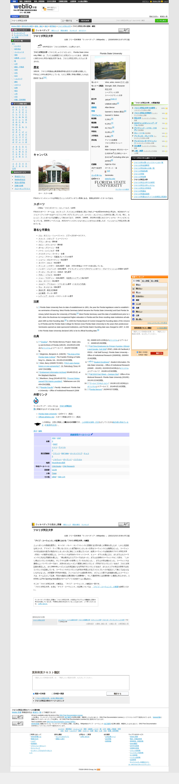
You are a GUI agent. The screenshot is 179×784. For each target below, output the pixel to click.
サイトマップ (35, 748)
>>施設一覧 (112, 623)
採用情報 (108, 741)
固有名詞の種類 (27, 26)
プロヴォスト (96, 115)
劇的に (115, 576)
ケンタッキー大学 (85, 548)
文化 (16, 73)
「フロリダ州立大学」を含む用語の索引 (49, 698)
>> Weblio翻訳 (162, 328)
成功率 (84, 573)
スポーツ (17, 85)
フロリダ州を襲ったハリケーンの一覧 (148, 162)
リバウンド (43, 561)
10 (108, 171)
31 (128, 567)
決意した (52, 554)
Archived (62, 372)
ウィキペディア (42, 30)
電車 (16, 55)
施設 (46, 26)
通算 (79, 563)
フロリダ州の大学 (64, 26)
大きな (43, 557)
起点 (110, 570)
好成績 (110, 573)
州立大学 (108, 89)
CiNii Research (69, 466)
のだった (89, 561)
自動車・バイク (20, 58)
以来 (52, 576)
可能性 (48, 557)
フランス (56, 453)
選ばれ (86, 579)
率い (59, 548)
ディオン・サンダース (47, 272)
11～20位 (145, 281)
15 (71, 576)
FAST (55, 444)
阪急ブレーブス (62, 257)
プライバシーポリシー (38, 746)
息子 (47, 551)
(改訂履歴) (67, 717)
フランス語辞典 (135, 750)
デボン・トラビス (45, 275)
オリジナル (46, 348)
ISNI (53, 438)
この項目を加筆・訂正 (90, 422)
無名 (108, 551)
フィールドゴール (75, 573)
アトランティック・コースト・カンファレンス (87, 215)
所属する (90, 545)
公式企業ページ (110, 736)
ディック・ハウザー (46, 266)
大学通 (50, 573)
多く (101, 545)
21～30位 (154, 281)
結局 (92, 551)
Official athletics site (46, 417)
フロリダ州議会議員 (141, 194)
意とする (89, 570)
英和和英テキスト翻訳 (46, 672)
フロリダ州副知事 (141, 171)
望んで (81, 551)
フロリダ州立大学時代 (143, 113)
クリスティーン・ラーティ (48, 254)
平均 (98, 563)
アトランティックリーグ (77, 269)
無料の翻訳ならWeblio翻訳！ (52, 9)
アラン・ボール (44, 242)
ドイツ (54, 447)
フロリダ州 (63, 55)
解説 (87, 541)
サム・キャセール (45, 287)
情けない (139, 288)
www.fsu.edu (110, 179)
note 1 (114, 99)
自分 (42, 551)
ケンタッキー (61, 551)
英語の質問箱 (20, 183)
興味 (106, 545)
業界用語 (17, 49)
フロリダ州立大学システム (73, 58)
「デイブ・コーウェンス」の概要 (105, 587)
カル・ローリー (44, 281)
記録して (47, 570)
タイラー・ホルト (45, 263)
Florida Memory (96, 389)
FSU (37, 554)
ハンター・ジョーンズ (47, 269)
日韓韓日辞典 (63, 1)
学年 (98, 576)
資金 (93, 103)
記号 (14, 168)
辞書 (14, 1)
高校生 (48, 545)
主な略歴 (137, 146)
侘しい (138, 292)
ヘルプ (166, 1)
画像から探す (60, 739)
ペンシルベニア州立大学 (116, 221)
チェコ (86, 453)
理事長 (94, 107)
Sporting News (51, 579)
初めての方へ (153, 16)
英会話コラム (20, 176)
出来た (51, 561)
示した (112, 545)
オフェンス (98, 573)
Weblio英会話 (20, 180)
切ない (138, 285)
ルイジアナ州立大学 (114, 567)
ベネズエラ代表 (79, 284)
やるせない (140, 296)
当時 (99, 557)
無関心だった (113, 548)
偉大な (67, 557)
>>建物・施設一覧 (101, 623)
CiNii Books (56, 466)
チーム (41, 576)
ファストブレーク (99, 570)
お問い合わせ (42, 604)
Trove (54, 473)
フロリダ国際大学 (84, 620)
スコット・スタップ (46, 239)
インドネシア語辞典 (136, 752)
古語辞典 (73, 1)
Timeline (44, 342)
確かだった (110, 561)
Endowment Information (49, 372)
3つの (67, 563)
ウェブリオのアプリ (62, 736)
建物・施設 (39, 26)
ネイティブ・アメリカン (65, 212)
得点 (64, 573)
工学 (16, 64)
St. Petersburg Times (69, 366)
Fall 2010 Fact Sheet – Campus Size (104, 374)
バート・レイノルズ (46, 251)
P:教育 (48, 425)
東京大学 (50, 290)
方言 (16, 97)
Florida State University (47, 414)
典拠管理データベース (80, 435)
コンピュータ (19, 52)
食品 (16, 91)
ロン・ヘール (139, 133)
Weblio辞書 (156, 717)
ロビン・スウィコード (47, 245)
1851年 (86, 55)
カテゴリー (82, 30)
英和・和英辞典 (39, 1)
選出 (58, 579)
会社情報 (108, 739)
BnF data (65, 453)
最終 (94, 576)
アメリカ (62, 447)
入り (45, 576)
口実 (137, 315)
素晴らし (37, 563)
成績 (63, 576)
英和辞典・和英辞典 (136, 741)
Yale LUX (61, 477)
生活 (16, 76)
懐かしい (139, 312)
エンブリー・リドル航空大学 (68, 620)
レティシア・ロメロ (46, 296)
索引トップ (55, 30)
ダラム (119, 554)
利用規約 (34, 743)
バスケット (67, 548)
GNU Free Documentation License (71, 715)
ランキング (73, 30)
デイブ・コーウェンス (44, 541)
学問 (16, 70)
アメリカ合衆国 (52, 55)
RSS (98, 769)
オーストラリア (76, 453)
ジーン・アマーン (45, 257)
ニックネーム (96, 175)
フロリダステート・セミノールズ (57, 208)
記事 (58, 541)
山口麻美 (41, 293)
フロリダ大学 (59, 47)
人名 (16, 94)
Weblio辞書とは (36, 736)
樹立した (42, 567)
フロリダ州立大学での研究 (144, 108)
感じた (55, 557)
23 (104, 576)
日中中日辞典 (51, 1)
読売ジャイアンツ (75, 278)
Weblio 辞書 (157, 1)
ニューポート (39, 545)
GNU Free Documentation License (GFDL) (61, 722)
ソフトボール (62, 284)
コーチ (39, 548)
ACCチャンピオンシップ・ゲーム (145, 124)
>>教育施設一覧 (123, 623)
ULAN (54, 470)
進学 (46, 554)
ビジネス (17, 46)
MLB (63, 260)
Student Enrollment (101, 362)
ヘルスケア (18, 79)
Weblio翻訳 (133, 743)
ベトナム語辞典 (135, 757)
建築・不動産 (19, 67)
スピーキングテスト (22, 189)
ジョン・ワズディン (46, 278)
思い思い (139, 319)
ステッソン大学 (96, 620)
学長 (93, 111)
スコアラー (74, 557)
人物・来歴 (138, 151)
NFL (66, 272)
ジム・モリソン (44, 235)
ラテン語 (124, 82)
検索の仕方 (34, 739)
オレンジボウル (89, 221)
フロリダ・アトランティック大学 (113, 620)
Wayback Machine (48, 375)
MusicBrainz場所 (58, 463)
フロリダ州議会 (140, 191)
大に (68, 551)
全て (13, 43)
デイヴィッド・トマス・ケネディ (145, 129)
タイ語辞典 (133, 755)
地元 (52, 551)
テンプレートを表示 (122, 189)
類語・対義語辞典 (25, 1)
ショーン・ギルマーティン (48, 260)
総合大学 (52, 58)
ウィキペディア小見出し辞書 (48, 524)
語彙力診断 (19, 186)
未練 (137, 308)
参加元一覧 (163, 16)
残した (117, 573)
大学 (54, 422)
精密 (137, 300)
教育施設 (53, 26)
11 (44, 77)
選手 (52, 545)
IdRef (54, 477)
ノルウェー (57, 459)
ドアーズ (69, 235)
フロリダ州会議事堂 (141, 165)
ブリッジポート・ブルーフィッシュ (102, 269)
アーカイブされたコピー (99, 383)
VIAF (59, 438)
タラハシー (71, 55)
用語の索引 (64, 30)
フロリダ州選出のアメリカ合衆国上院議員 (150, 197)
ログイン (145, 1)
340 (84, 563)
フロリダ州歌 (139, 174)
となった (42, 573)
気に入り (108, 554)
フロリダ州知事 (140, 177)
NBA (56, 287)
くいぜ (138, 304)
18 (78, 576)
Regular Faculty (47, 387)
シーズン (72, 563)
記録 (35, 567)
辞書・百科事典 (20, 100)
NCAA (120, 212)
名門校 (74, 548)
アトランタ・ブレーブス (143, 136)
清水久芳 (41, 290)
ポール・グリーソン (46, 248)
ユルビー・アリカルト (47, 284)
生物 (16, 88)
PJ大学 (53, 425)
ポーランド (67, 459)
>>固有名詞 (90, 623)
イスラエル (77, 459)
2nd (75, 579)
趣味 (16, 82)
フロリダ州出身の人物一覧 (144, 168)
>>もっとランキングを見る (157, 323)
